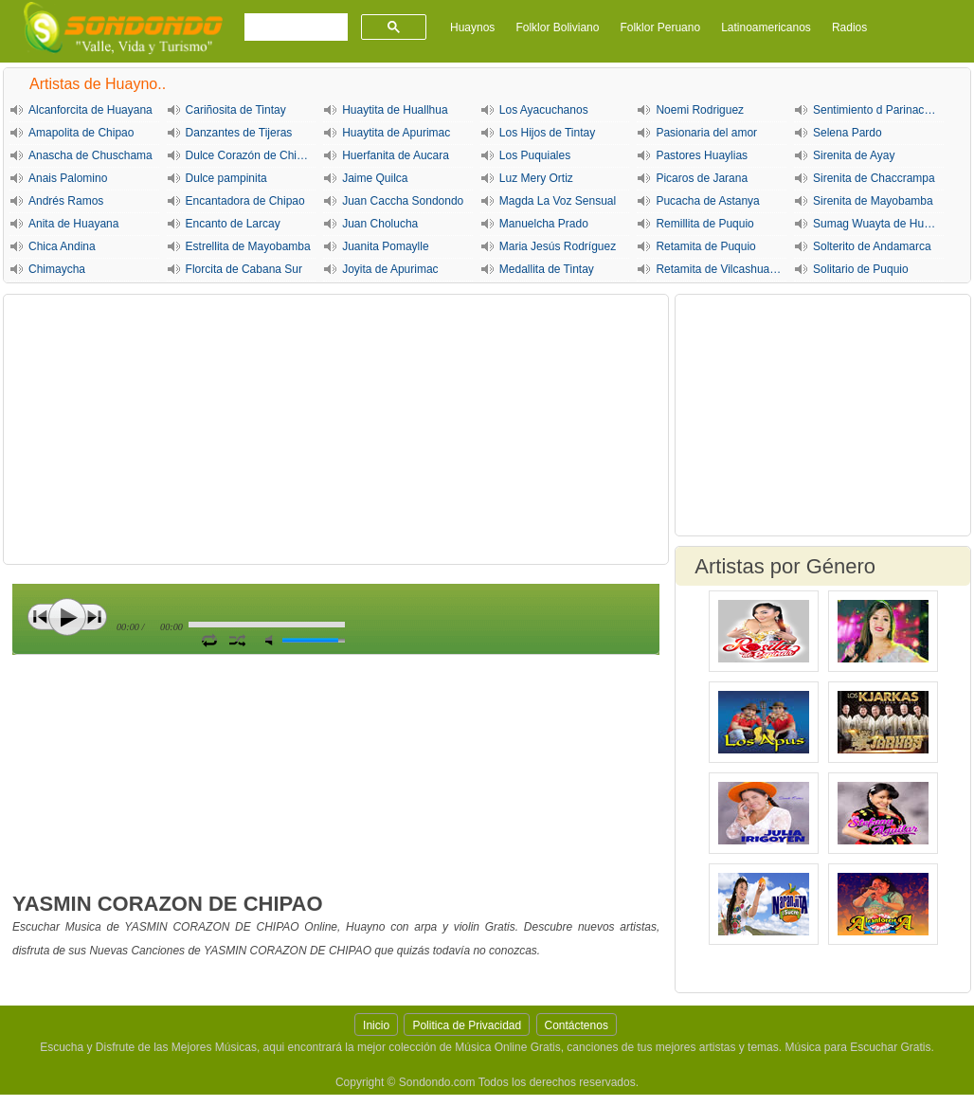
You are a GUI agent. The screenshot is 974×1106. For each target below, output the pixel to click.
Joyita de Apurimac (390, 269)
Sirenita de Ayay (854, 155)
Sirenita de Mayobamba (873, 201)
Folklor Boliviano (557, 27)
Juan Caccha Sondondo (402, 201)
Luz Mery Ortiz (536, 178)
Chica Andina (62, 246)
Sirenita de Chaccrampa (874, 178)
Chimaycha (56, 269)
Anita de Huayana (73, 223)
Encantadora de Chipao (245, 201)
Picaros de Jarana (702, 178)
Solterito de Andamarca (872, 246)
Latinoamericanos (766, 27)
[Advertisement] (336, 429)
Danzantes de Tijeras (239, 132)
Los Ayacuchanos (543, 110)
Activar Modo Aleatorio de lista (237, 639)
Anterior (40, 617)
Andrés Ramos (65, 201)
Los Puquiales (534, 155)
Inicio (376, 1025)
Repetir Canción (209, 639)
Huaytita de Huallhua (394, 110)
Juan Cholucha (380, 223)
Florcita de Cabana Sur (244, 269)
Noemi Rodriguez (700, 110)
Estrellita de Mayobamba (248, 246)
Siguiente (94, 617)
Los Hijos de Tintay (547, 132)
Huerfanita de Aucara (395, 155)
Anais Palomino (67, 178)
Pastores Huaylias (702, 155)
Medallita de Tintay (546, 269)
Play (67, 617)
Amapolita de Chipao (81, 132)
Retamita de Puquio (705, 246)
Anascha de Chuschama (90, 155)
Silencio (272, 640)
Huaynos (472, 27)
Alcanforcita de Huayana (90, 110)
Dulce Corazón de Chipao (251, 155)
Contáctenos (576, 1025)
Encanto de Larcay (233, 223)
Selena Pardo (847, 132)
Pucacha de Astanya (707, 201)
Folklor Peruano (660, 27)
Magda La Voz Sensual (557, 201)
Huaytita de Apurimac (396, 132)
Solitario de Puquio (861, 269)
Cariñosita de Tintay (236, 110)
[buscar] (294, 27)
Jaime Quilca (374, 178)
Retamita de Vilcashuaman (721, 269)
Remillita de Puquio (704, 223)
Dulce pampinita (226, 178)
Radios (849, 27)
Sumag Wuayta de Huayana (878, 223)
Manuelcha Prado (543, 223)
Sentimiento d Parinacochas (878, 110)
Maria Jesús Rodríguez (557, 246)
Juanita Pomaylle (385, 246)
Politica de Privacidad (466, 1025)
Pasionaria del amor (706, 132)
